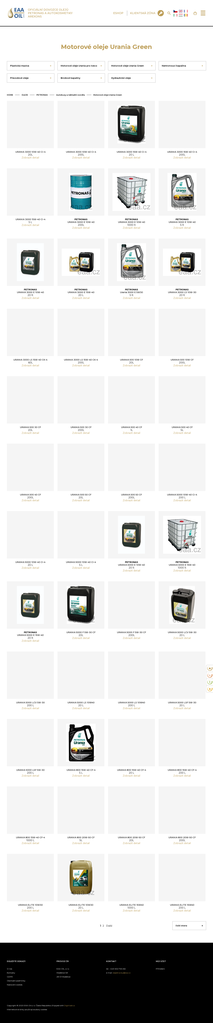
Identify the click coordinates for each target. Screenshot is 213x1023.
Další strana (181, 925)
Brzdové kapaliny (70, 78)
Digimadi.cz (69, 1005)
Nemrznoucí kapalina (174, 65)
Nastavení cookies (14, 985)
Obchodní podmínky (16, 981)
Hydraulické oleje (121, 78)
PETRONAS (42, 95)
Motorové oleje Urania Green (127, 65)
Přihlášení (160, 969)
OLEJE (25, 95)
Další (109, 925)
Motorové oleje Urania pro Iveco (79, 65)
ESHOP (118, 13)
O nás (9, 969)
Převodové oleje (19, 78)
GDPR (10, 977)
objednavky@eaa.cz (122, 973)
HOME (10, 95)
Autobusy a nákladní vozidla (70, 95)
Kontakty (11, 973)
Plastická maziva (19, 65)
